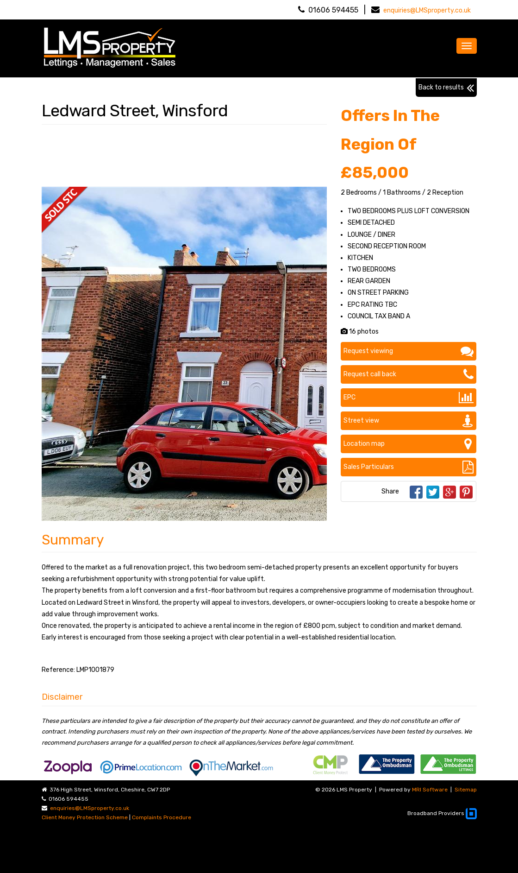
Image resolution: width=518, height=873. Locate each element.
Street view (408, 420)
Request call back (408, 374)
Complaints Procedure (161, 817)
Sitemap (466, 789)
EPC (408, 397)
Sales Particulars (408, 467)
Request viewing (408, 351)
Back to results (446, 87)
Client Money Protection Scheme (85, 817)
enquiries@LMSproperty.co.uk (427, 10)
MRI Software (430, 789)
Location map (408, 443)
